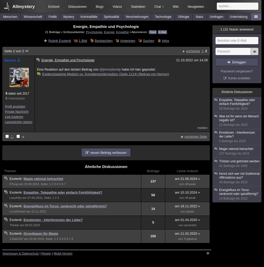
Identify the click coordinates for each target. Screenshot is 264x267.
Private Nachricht (16, 111)
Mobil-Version (63, 253)
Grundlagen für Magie (40, 233)
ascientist (190, 225)
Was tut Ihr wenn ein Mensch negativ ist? (237, 121)
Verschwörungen (137, 17)
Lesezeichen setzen (18, 122)
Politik (53, 17)
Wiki (176, 7)
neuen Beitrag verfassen (108, 153)
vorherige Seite (196, 137)
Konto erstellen (239, 78)
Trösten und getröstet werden (237, 163)
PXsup (14, 184)
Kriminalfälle (89, 17)
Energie (109, 32)
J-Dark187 (16, 238)
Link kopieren (14, 117)
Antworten (127, 41)
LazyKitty (16, 197)
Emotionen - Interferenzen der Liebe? (53, 220)
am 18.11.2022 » (187, 206)
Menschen (10, 17)
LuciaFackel (18, 211)
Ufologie (183, 17)
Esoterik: (16, 179)
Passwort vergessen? (237, 71)
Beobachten (103, 41)
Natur (199, 17)
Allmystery (23, 6)
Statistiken (138, 7)
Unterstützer (16, 98)
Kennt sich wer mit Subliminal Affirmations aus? (237, 178)
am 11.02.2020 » (187, 233)
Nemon (12, 60)
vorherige (193, 51)
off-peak (190, 184)
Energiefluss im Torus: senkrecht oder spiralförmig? (65, 206)
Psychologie (94, 32)
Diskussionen (77, 7)
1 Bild (83, 41)
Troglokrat (190, 238)
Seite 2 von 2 (16, 51)
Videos (117, 7)
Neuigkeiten (196, 7)
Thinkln (14, 225)
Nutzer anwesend (236, 29)
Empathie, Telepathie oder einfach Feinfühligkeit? (62, 192)
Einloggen (239, 62)
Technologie (163, 17)
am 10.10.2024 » (187, 192)
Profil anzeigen (15, 106)
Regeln (46, 253)
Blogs (99, 7)
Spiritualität (111, 17)
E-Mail (162, 32)
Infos (165, 41)
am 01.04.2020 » (187, 220)
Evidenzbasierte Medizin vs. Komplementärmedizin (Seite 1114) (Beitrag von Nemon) (103, 74)
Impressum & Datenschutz (21, 253)
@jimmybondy (110, 69)
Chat (159, 7)
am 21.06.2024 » (187, 179)
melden (202, 128)
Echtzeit (54, 7)
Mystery (68, 17)
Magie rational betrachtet (43, 179)
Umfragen (217, 17)
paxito (190, 211)
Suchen (148, 41)
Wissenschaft (33, 17)
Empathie (122, 32)
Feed (153, 32)
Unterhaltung (239, 17)
